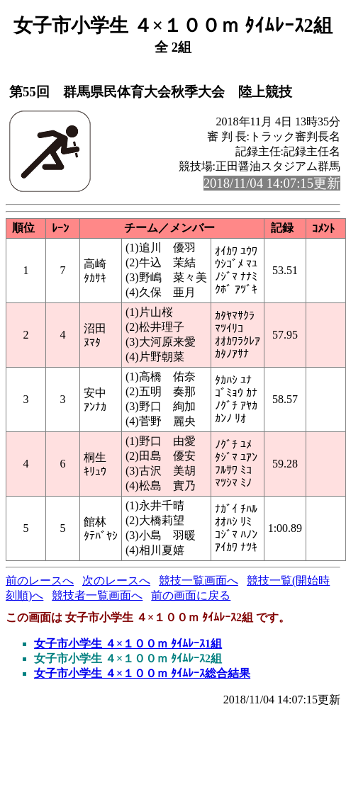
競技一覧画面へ (198, 580)
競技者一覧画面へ (97, 595)
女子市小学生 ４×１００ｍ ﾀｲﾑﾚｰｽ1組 (128, 644)
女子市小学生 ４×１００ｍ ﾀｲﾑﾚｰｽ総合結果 (142, 673)
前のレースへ (40, 580)
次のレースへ (116, 580)
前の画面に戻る (190, 595)
